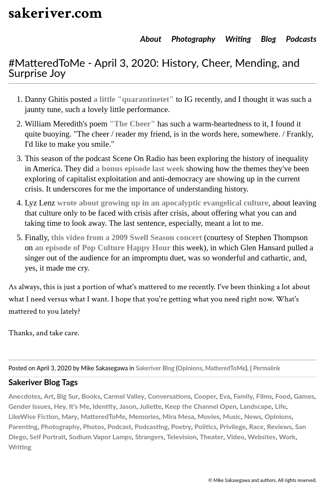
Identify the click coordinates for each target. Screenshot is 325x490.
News (252, 416)
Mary (69, 416)
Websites (261, 437)
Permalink (266, 368)
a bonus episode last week (140, 168)
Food (283, 396)
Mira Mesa (178, 416)
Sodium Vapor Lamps (100, 437)
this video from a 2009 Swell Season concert (126, 237)
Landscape (256, 406)
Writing (238, 39)
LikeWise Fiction (33, 416)
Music (232, 416)
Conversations (169, 396)
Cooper (205, 396)
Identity (104, 406)
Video (235, 437)
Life (280, 406)
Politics (206, 426)
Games (304, 396)
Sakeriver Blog (155, 368)
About (150, 39)
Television (181, 437)
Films (264, 396)
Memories (144, 416)
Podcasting (151, 426)
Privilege (233, 426)
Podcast (119, 426)
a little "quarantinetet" (134, 99)
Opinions (190, 368)
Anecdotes (24, 396)
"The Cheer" (132, 123)
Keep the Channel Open (201, 406)
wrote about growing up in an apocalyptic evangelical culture (162, 202)
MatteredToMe (225, 368)
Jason (127, 406)
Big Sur (67, 396)
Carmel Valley (124, 396)
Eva (225, 396)
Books (91, 396)
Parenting (23, 426)
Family (243, 396)
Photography (193, 39)
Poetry (181, 426)
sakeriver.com (55, 13)
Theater (211, 437)
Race (256, 426)
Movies (209, 416)
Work (287, 437)
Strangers (149, 437)
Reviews (279, 426)
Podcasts (301, 39)
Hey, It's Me (71, 406)
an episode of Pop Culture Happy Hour (103, 247)
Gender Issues (29, 406)
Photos (93, 426)
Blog (268, 39)
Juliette (151, 406)
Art (49, 396)
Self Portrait (48, 437)
